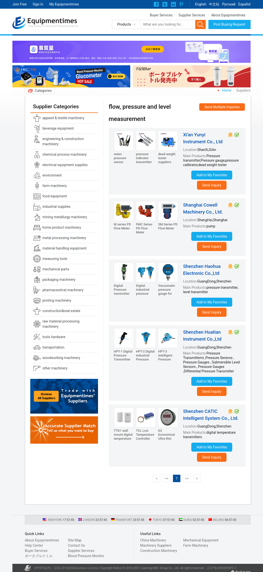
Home (226, 90)
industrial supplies (56, 207)
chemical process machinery (64, 154)
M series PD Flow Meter (122, 226)
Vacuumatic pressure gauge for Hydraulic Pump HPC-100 (166, 295)
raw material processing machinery (60, 323)
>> (187, 478)
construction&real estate (61, 311)
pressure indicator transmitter (144, 158)
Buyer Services (161, 15)
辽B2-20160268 (64, 568)
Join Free (19, 4)
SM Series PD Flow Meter (167, 226)
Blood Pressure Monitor (86, 556)
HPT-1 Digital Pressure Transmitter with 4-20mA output (123, 359)
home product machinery (61, 227)
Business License (86, 568)
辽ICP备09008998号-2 (221, 568)
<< (166, 478)
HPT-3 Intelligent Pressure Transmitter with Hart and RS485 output (167, 361)
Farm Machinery (195, 545)
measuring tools (54, 259)
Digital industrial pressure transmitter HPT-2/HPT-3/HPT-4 (144, 295)
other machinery (54, 368)
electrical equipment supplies (65, 165)
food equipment (54, 196)
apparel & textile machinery (63, 118)
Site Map (74, 540)
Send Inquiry (211, 185)
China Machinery (153, 540)
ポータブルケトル (39, 556)
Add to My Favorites (212, 175)
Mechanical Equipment (201, 540)
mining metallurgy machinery (64, 217)
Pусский (228, 4)
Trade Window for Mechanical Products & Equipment (53, 26)
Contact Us (76, 545)
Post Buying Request (230, 24)
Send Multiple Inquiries (222, 107)
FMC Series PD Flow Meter (144, 228)
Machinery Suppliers (155, 545)
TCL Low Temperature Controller (145, 434)
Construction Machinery (158, 551)
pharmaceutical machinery (62, 290)
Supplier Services (192, 15)
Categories (43, 91)
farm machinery (54, 186)
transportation (53, 347)
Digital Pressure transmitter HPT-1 (122, 291)
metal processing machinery (64, 238)
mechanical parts (55, 269)
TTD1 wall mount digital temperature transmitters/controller (130, 436)
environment (52, 175)
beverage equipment (58, 128)
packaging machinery (58, 280)
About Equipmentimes (228, 15)
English (200, 4)
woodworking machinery (61, 358)
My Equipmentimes (64, 4)
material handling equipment (64, 248)
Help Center (34, 545)
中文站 (214, 4)
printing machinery (56, 300)
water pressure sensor (120, 158)
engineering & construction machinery (63, 141)
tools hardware (54, 337)
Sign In (38, 4)
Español (244, 4)
